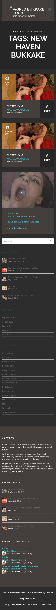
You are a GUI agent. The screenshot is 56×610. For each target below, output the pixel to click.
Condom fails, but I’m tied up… (21, 295)
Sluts (4, 404)
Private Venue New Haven (18, 110)
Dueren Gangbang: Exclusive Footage (24, 277)
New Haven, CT (15, 105)
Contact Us (33, 604)
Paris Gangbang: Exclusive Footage (23, 268)
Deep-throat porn (9, 382)
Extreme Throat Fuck (17, 258)
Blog (22, 32)
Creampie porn (8, 370)
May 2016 (6, 334)
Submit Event (18, 604)
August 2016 (7, 322)
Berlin (5, 548)
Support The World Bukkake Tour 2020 (20, 566)
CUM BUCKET (13, 214)
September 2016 (9, 317)
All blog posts (8, 353)
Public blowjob (8, 399)
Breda (5, 557)
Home (15, 32)
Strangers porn (8, 412)
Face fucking (7, 391)
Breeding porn (8, 361)
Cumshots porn (9, 378)
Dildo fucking (7, 387)
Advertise (46, 604)
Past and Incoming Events (15, 551)
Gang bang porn (9, 395)
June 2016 (6, 330)
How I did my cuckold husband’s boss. (23, 222)
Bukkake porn (8, 366)
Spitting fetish (8, 408)
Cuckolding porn (9, 374)
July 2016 (6, 326)
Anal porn (6, 357)
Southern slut (14, 286)
